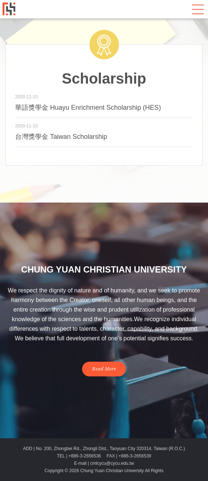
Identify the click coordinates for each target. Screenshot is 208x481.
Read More (104, 369)
